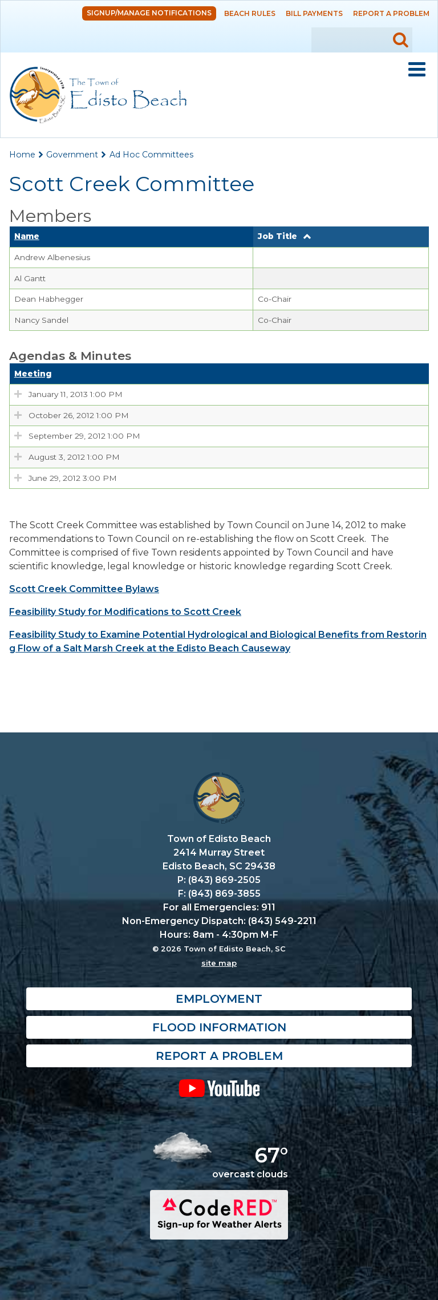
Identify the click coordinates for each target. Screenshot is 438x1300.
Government (72, 154)
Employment (219, 999)
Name (26, 236)
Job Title (277, 236)
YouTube (219, 1088)
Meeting (32, 373)
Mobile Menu (417, 70)
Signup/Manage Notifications (149, 13)
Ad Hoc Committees (151, 154)
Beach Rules (249, 13)
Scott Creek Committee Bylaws (84, 589)
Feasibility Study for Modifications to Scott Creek (125, 611)
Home (22, 154)
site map (219, 962)
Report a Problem (391, 13)
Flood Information (219, 1027)
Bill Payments (314, 13)
